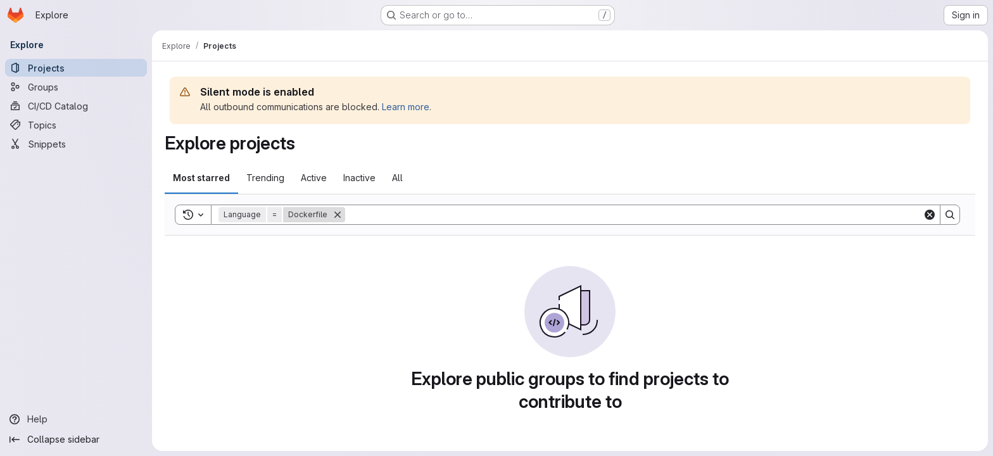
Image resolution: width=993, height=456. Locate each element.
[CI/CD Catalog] (76, 106)
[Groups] (76, 87)
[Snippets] (76, 144)
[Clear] (929, 214)
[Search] (634, 214)
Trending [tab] (265, 177)
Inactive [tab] (359, 177)
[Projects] (76, 68)
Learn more (405, 106)
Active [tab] (314, 177)
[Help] (76, 419)
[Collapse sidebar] (76, 439)
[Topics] (76, 125)
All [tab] (397, 177)
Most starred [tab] (201, 177)
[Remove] (337, 214)
